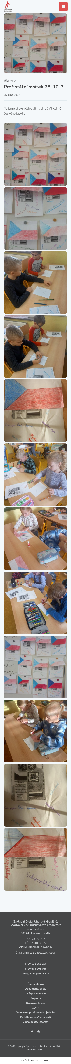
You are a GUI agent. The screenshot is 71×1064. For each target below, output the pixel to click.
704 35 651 (38, 939)
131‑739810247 (39, 953)
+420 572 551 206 (36, 964)
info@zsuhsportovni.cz (35, 973)
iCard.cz (39, 1049)
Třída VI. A (10, 80)
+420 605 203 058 (36, 968)
